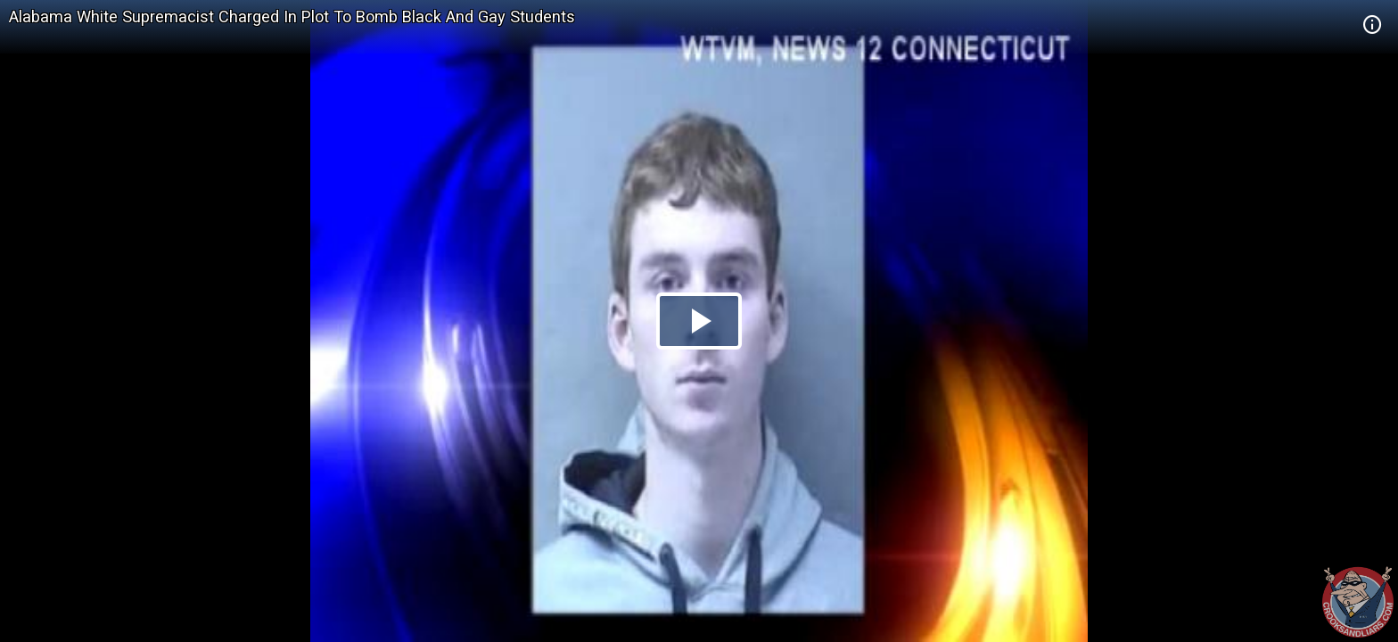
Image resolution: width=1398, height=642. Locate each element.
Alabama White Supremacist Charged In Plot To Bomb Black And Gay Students (292, 16)
